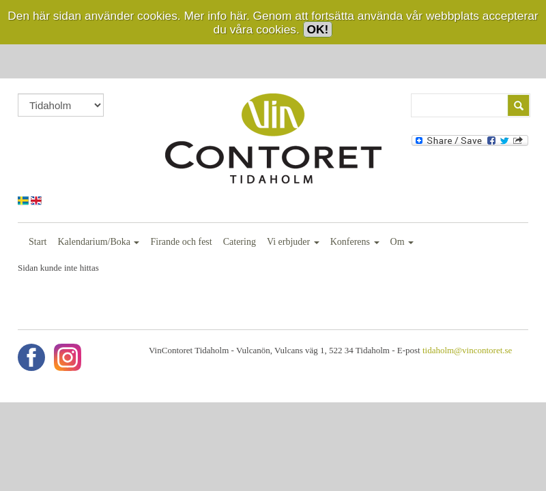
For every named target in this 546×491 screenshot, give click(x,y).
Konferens (354, 242)
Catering (239, 242)
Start (37, 242)
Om (402, 242)
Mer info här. (216, 16)
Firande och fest (181, 242)
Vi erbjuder (293, 242)
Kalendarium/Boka (98, 242)
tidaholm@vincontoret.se (467, 350)
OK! (318, 29)
